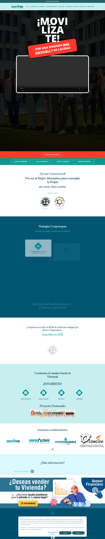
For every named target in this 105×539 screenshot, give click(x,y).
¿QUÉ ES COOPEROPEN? (20, 161)
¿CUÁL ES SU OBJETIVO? (42, 161)
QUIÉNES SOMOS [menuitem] (34, 6)
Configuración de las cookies (53, 533)
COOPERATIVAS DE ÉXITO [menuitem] (52, 6)
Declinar (78, 533)
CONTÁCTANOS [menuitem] (90, 6)
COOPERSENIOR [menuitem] (69, 6)
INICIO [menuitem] (27, 6)
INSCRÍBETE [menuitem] (42, 6)
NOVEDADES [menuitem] (83, 6)
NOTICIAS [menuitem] (76, 6)
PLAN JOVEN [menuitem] (61, 6)
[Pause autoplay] (52, 449)
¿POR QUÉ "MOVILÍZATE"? (52, 154)
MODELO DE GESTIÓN (84, 161)
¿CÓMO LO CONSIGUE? (63, 161)
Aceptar (65, 533)
